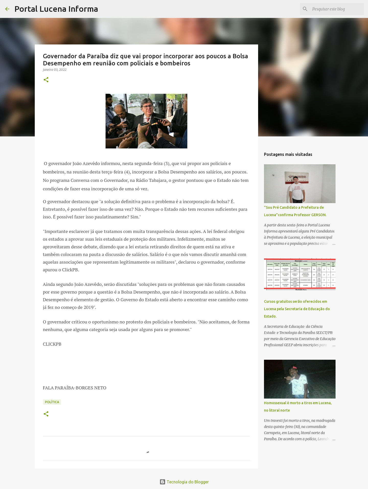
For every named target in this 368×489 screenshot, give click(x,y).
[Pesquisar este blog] (337, 9)
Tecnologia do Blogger (184, 482)
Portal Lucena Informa (56, 8)
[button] (46, 80)
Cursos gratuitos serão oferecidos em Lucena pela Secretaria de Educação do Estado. (297, 308)
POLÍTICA (52, 402)
